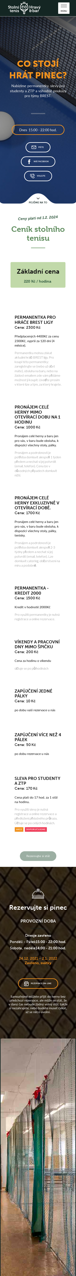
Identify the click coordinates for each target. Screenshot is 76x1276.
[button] (64, 8)
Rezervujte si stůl (38, 853)
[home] (24, 8)
